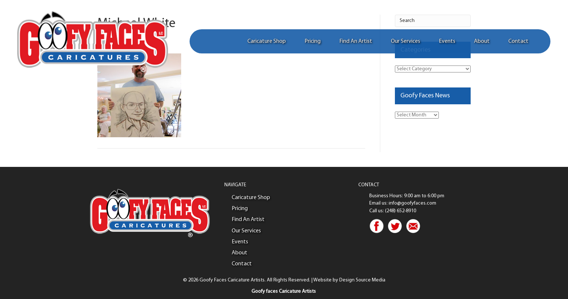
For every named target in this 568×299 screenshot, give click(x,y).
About (481, 42)
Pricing (312, 42)
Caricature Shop (266, 42)
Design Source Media (362, 280)
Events (446, 42)
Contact (518, 42)
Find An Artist (355, 42)
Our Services (404, 42)
